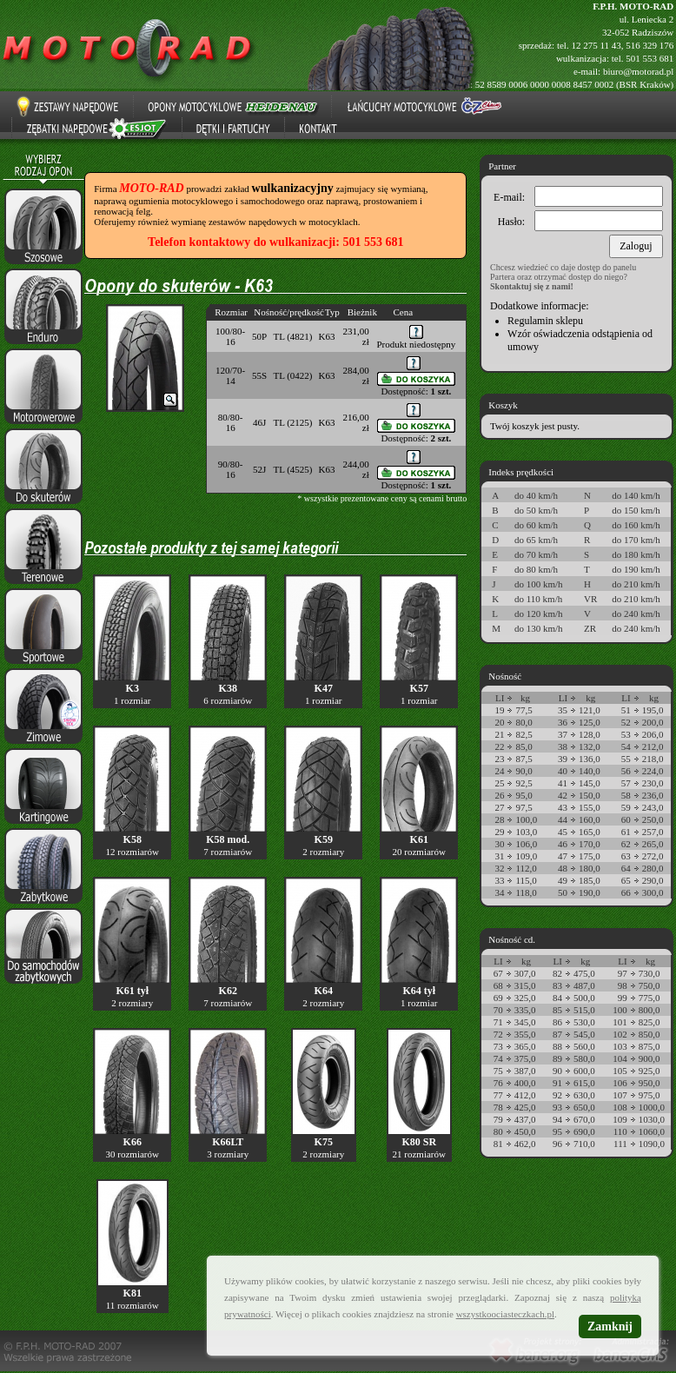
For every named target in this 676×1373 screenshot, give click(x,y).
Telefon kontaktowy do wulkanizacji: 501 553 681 (275, 242)
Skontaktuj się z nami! (531, 286)
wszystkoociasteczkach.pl (505, 1314)
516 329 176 (649, 45)
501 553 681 (649, 58)
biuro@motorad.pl (638, 71)
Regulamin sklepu (545, 321)
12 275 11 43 (595, 45)
